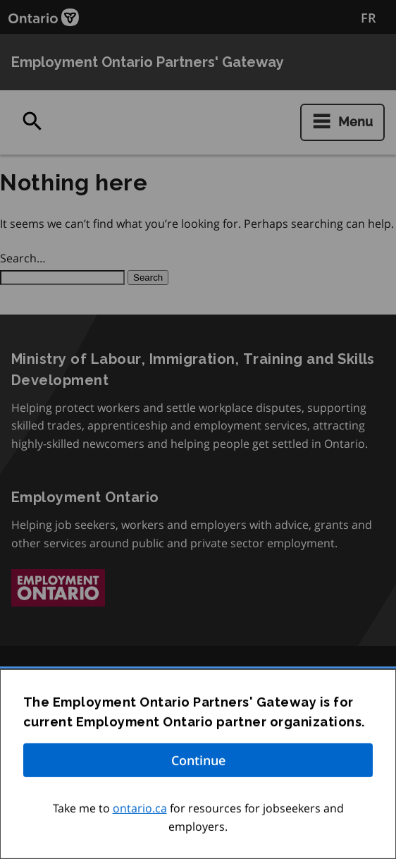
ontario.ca (140, 810)
